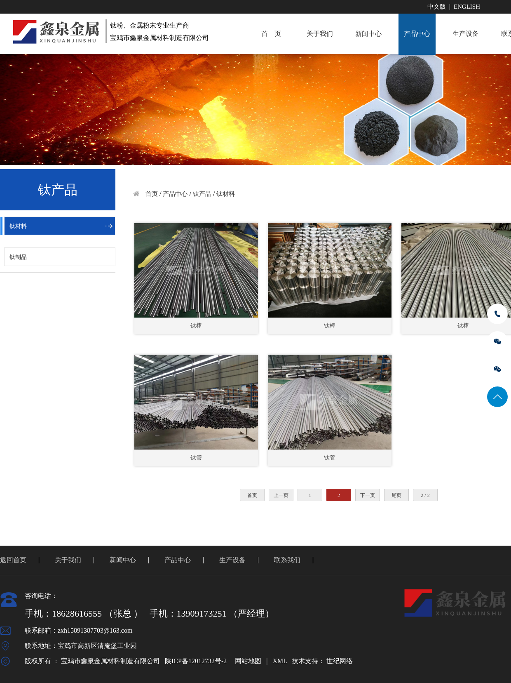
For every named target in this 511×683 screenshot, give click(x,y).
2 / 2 (425, 495)
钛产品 (202, 194)
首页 (151, 194)
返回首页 (13, 559)
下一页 (367, 495)
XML (279, 660)
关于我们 (320, 33)
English (467, 6)
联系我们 (287, 559)
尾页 (396, 495)
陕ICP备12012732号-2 (196, 660)
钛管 (196, 458)
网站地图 (248, 660)
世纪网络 (339, 660)
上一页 (281, 495)
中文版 (436, 6)
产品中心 (417, 33)
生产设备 (465, 33)
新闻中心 (368, 33)
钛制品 (18, 257)
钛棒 (196, 326)
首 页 (271, 33)
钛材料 (18, 226)
